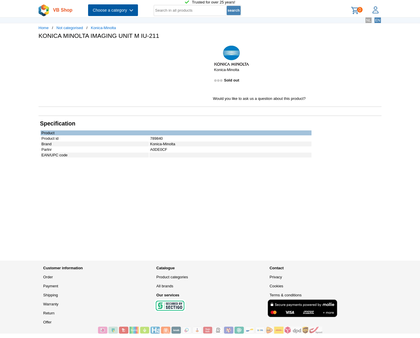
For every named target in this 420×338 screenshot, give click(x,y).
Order (48, 277)
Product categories (172, 277)
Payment (50, 286)
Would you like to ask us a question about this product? (259, 98)
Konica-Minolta (103, 28)
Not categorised (70, 28)
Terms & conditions (286, 295)
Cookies (276, 286)
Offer (47, 322)
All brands (164, 286)
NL (368, 20)
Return (49, 313)
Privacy (276, 277)
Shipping (50, 295)
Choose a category (113, 10)
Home (43, 28)
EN (377, 20)
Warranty (50, 304)
